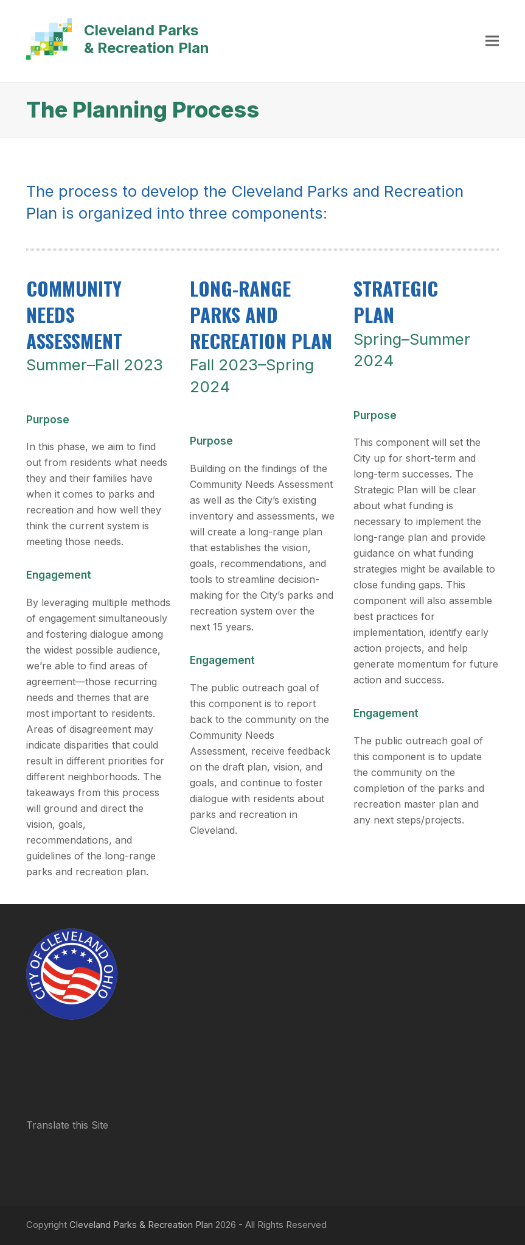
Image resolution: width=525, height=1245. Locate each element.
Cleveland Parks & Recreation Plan (117, 39)
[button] (492, 41)
